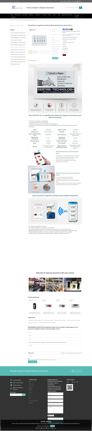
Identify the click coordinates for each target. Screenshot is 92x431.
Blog (49, 14)
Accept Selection (46, 425)
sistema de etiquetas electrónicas (60, 319)
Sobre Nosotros (18, 14)
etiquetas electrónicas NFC (48, 319)
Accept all (52, 425)
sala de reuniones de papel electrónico (73, 319)
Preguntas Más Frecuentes (67, 14)
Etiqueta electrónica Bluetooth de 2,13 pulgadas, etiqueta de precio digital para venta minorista (48, 312)
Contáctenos (13, 16)
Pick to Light (24, 14)
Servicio (44, 14)
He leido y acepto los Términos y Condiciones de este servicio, (42, 359)
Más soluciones (77, 370)
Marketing (54, 428)
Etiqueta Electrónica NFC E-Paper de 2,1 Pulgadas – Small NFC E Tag (35, 312)
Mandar (32, 361)
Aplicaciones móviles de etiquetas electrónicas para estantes (26, 19)
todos (14, 19)
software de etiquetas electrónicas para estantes (47, 321)
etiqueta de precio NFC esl (33, 321)
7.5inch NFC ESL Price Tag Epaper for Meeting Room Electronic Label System (71, 34)
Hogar (12, 14)
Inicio (11, 19)
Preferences (48, 428)
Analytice (43, 428)
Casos (54, 14)
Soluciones (38, 14)
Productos (31, 14)
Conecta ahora (55, 57)
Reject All (39, 425)
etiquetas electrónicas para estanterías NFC (36, 319)
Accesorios (31, 352)
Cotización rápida (77, 15)
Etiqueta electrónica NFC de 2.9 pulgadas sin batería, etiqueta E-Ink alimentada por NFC (75, 312)
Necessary (38, 428)
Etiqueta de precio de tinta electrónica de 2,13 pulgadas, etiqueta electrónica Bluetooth (62, 312)
